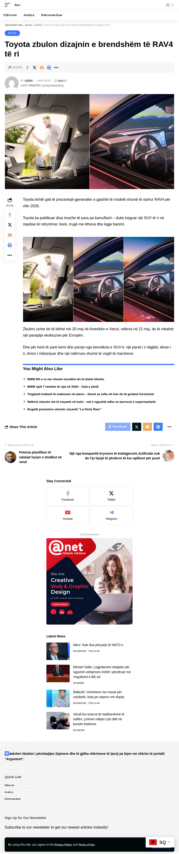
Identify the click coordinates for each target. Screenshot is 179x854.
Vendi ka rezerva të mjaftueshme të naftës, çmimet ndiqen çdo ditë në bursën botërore (98, 720)
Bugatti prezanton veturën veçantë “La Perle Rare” (67, 409)
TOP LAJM (94, 652)
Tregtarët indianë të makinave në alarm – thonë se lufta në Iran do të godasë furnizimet (95, 394)
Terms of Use (90, 844)
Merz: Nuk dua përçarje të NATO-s (98, 646)
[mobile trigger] (9, 5)
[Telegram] (111, 517)
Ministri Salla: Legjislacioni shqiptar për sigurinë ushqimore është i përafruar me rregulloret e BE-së (102, 673)
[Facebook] (67, 498)
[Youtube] (67, 517)
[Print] (49, 67)
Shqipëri (78, 684)
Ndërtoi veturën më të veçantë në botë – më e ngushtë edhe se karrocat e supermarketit (96, 402)
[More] (56, 67)
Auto (12, 33)
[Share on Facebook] (27, 67)
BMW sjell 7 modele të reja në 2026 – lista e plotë (65, 386)
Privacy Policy (65, 844)
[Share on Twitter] (34, 67)
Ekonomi (79, 732)
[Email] (41, 67)
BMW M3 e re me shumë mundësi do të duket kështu (68, 379)
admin (29, 80)
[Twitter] (111, 498)
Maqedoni (79, 652)
